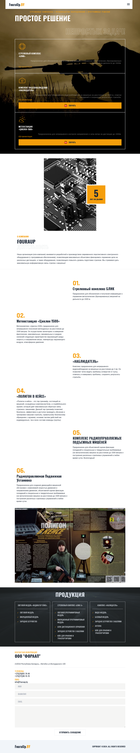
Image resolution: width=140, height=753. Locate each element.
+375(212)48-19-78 (22, 676)
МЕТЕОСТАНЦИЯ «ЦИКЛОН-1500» (26, 128)
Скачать (70, 105)
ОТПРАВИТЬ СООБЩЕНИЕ (70, 732)
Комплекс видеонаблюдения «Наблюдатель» (33, 89)
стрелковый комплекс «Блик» (30, 55)
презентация (25, 67)
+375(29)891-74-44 (22, 673)
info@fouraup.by (21, 682)
